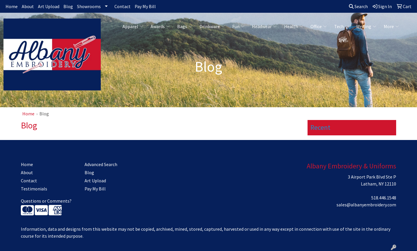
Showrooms (89, 6)
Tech (341, 26)
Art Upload (48, 6)
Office (318, 26)
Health (293, 26)
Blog (68, 6)
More (391, 26)
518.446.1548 (383, 198)
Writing (366, 26)
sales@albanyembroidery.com (366, 205)
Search (358, 6)
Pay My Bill (145, 6)
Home (12, 6)
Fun (238, 26)
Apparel (132, 26)
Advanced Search (101, 164)
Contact (122, 6)
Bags (184, 26)
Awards (160, 26)
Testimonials (34, 189)
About (28, 6)
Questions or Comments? (46, 201)
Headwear (264, 26)
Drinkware (212, 26)
